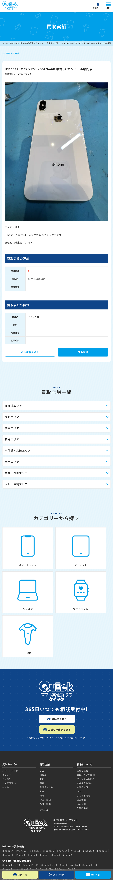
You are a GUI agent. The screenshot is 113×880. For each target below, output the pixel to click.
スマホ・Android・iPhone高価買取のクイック (22, 43)
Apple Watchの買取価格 (17, 834)
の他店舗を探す (30, 352)
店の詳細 (83, 352)
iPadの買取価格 (11, 824)
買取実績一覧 (52, 43)
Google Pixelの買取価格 (17, 800)
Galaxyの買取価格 (13, 814)
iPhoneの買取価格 (13, 786)
